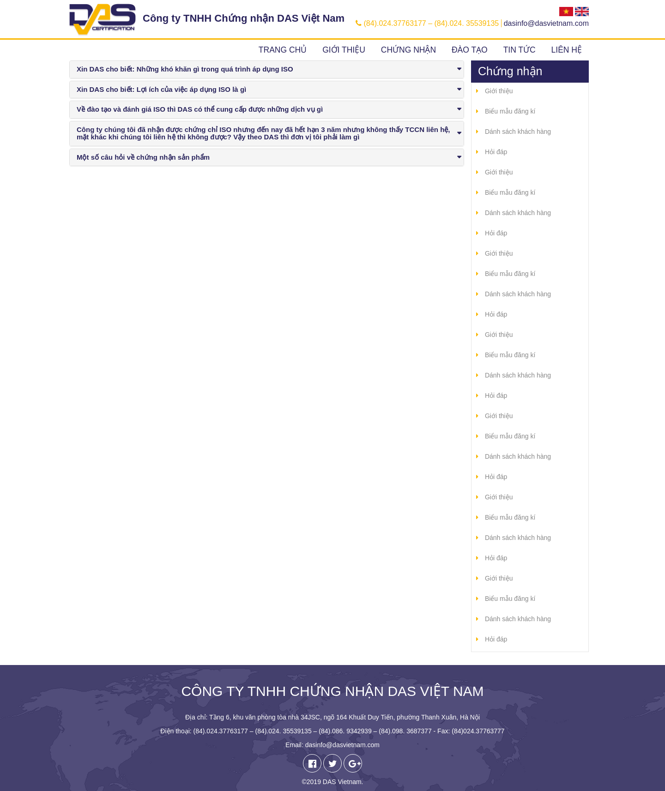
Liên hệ (566, 49)
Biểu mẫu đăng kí (510, 111)
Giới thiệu (343, 49)
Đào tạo (470, 49)
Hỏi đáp (496, 152)
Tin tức (519, 49)
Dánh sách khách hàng (518, 131)
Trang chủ (283, 49)
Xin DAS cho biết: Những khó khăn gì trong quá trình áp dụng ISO (185, 69)
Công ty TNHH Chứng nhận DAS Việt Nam (244, 18)
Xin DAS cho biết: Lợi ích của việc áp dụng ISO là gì (161, 89)
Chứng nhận (408, 49)
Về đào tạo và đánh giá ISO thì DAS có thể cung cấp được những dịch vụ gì (200, 109)
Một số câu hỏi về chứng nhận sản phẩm (143, 157)
